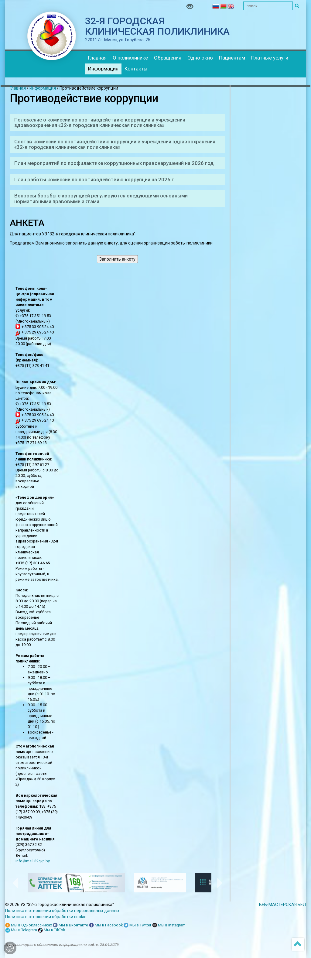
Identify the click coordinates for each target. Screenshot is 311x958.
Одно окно (200, 58)
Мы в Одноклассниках (28, 925)
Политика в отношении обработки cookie (46, 916)
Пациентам (232, 58)
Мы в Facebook (106, 925)
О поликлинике (130, 58)
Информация (103, 69)
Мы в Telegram (21, 930)
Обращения (167, 58)
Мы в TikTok (51, 930)
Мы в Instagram (169, 925)
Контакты (136, 69)
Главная (97, 58)
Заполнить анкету (117, 259)
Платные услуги (269, 58)
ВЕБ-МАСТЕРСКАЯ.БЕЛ (282, 904)
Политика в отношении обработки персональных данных (62, 910)
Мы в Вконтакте (70, 925)
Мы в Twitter (137, 925)
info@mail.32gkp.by (32, 861)
